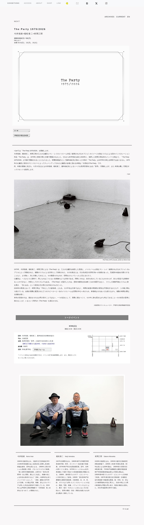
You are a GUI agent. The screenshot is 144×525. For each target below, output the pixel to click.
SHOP (49, 3)
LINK (59, 3)
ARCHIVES (109, 17)
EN (128, 17)
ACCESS (27, 3)
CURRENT (120, 17)
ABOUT (39, 3)
